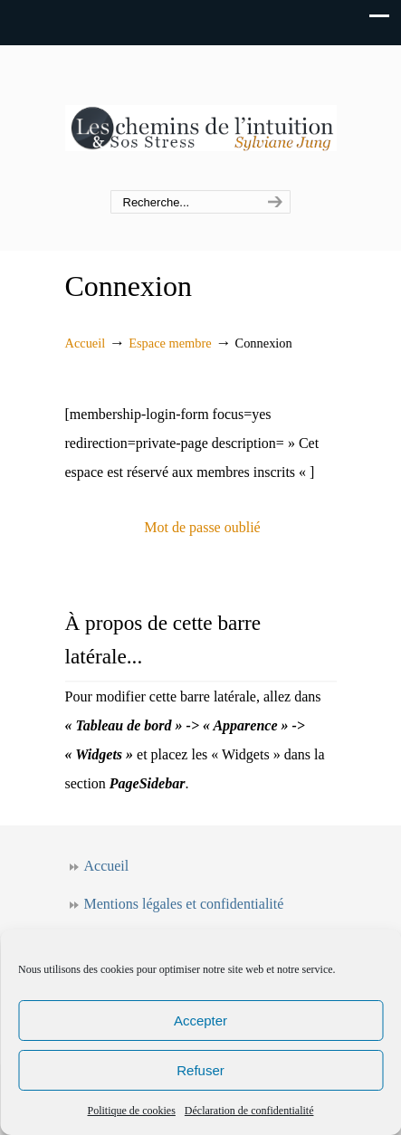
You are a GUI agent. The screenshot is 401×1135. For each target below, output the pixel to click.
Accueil (85, 343)
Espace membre (170, 343)
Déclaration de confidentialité (249, 1110)
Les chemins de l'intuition (201, 118)
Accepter (200, 1020)
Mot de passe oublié (202, 527)
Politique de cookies (132, 1110)
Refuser (200, 1070)
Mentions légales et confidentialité (184, 903)
